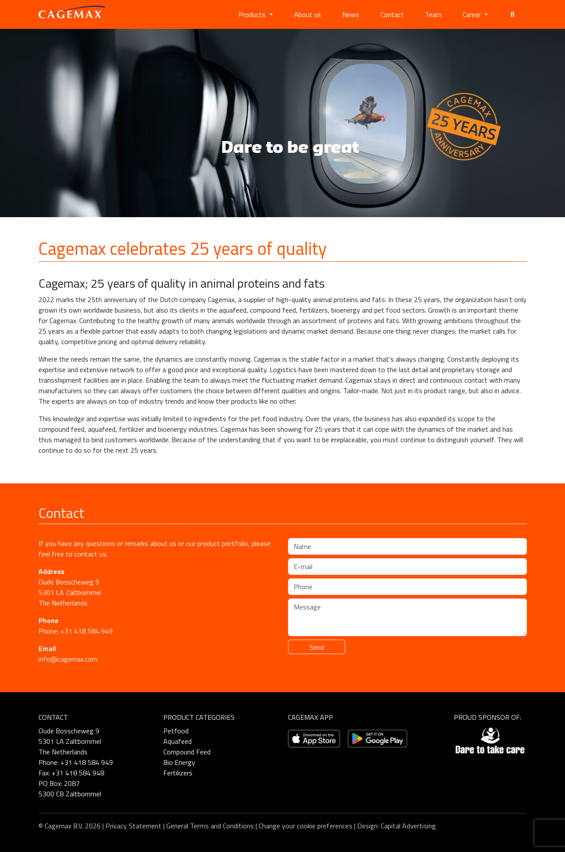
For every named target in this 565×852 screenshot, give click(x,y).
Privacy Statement (133, 825)
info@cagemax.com (68, 659)
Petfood (176, 730)
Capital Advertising (408, 825)
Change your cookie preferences (305, 825)
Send (316, 647)
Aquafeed (177, 741)
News (350, 14)
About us (307, 14)
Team (433, 14)
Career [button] (473, 14)
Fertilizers (178, 773)
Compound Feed (187, 751)
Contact (392, 14)
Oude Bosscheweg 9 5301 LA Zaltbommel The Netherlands (70, 592)
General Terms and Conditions (210, 825)
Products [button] (253, 14)
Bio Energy (179, 762)
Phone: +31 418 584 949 (76, 631)
